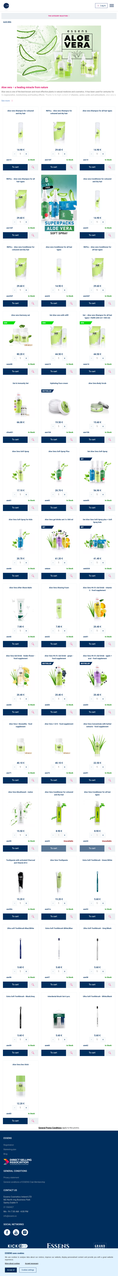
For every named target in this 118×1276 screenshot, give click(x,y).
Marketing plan (10, 1149)
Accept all (11, 1270)
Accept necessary (31, 1263)
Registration (9, 1145)
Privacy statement (11, 1177)
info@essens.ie (10, 1216)
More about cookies (12, 1263)
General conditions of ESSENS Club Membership (24, 1182)
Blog (5, 1154)
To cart (15, 167)
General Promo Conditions (50, 1128)
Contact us (10, 1190)
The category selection (59, 16)
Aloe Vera (7, 22)
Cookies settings (28, 1270)
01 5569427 (9, 1207)
